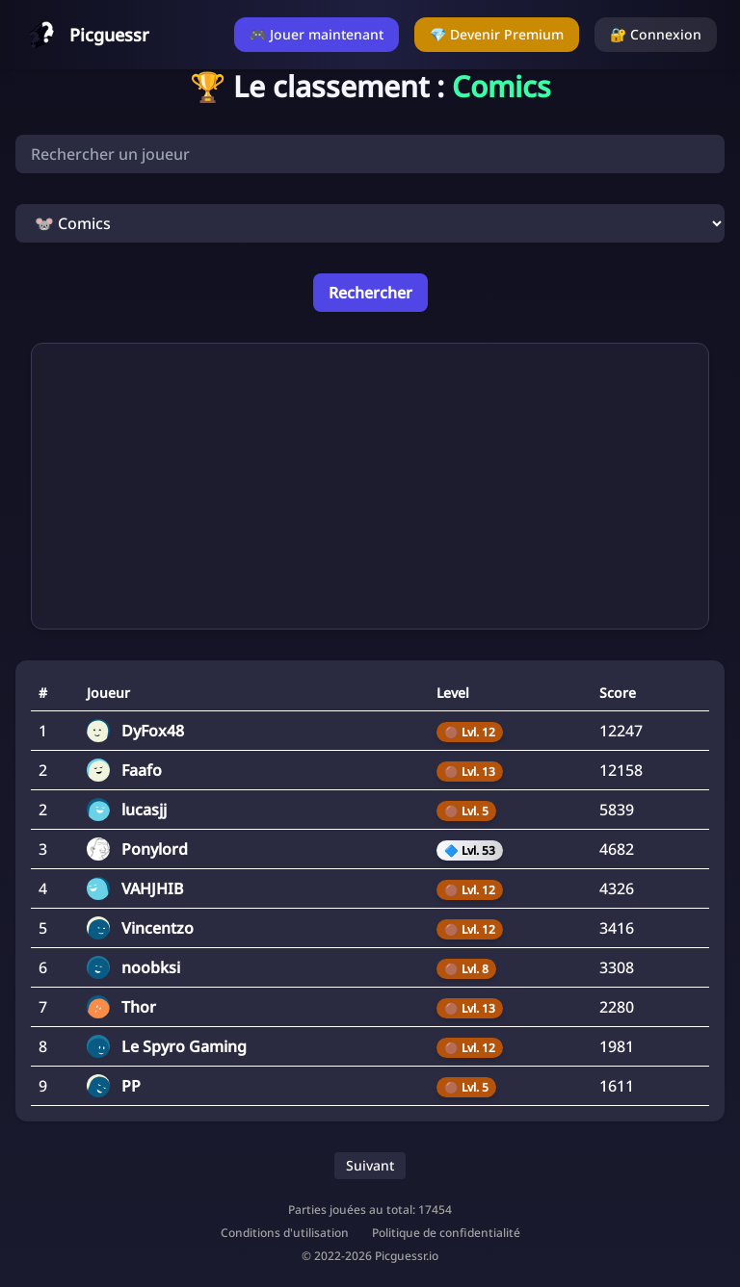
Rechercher (370, 292)
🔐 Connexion (655, 34)
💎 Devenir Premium (497, 34)
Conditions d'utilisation (285, 1233)
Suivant (370, 1165)
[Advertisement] (370, 486)
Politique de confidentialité (446, 1233)
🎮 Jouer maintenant (316, 34)
